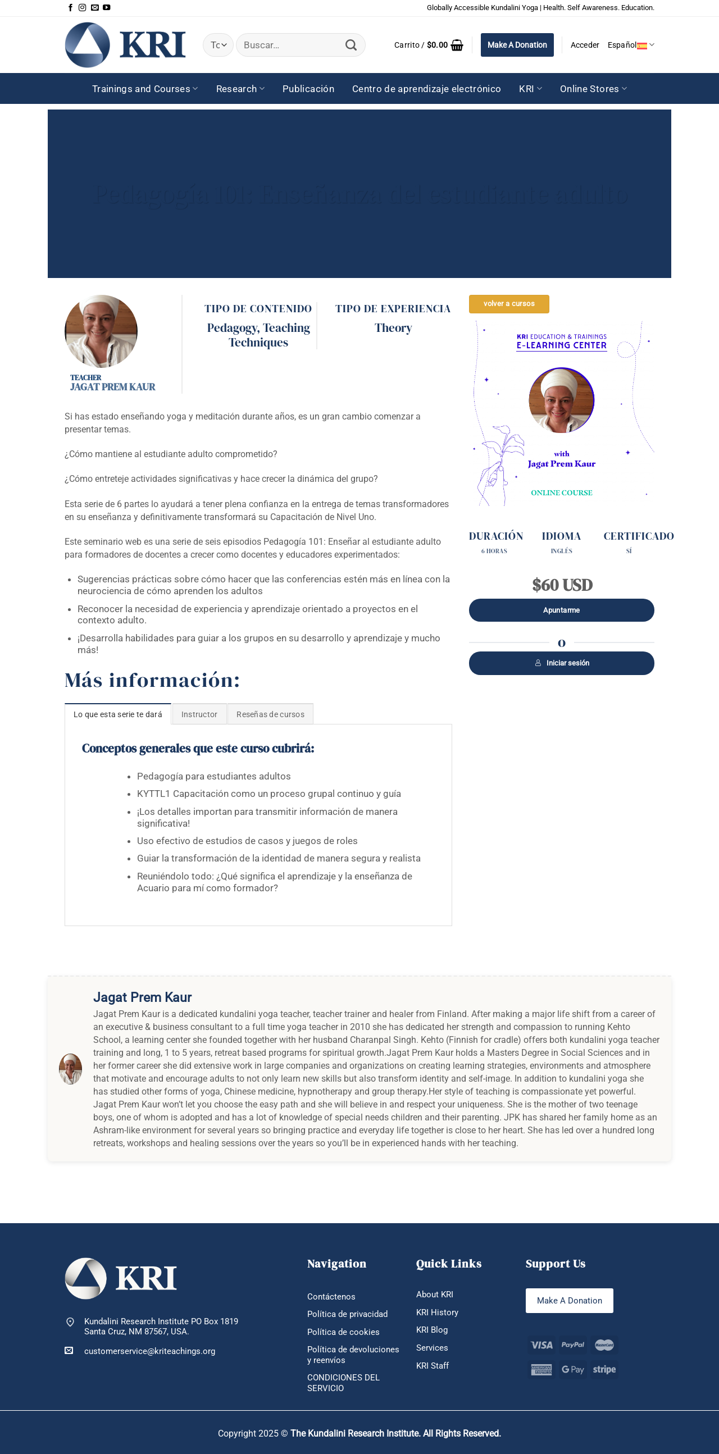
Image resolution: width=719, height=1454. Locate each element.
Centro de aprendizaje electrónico (427, 88)
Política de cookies (343, 1332)
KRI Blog (432, 1330)
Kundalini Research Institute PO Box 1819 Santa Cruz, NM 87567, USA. (161, 1326)
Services (432, 1348)
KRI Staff (432, 1366)
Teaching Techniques (269, 335)
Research (240, 88)
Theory (393, 328)
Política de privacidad (347, 1314)
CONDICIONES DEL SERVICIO (343, 1383)
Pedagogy (232, 328)
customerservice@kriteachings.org (140, 1351)
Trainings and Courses (145, 88)
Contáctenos (331, 1297)
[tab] (118, 714)
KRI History (437, 1312)
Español (631, 44)
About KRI (434, 1294)
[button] (428, 45)
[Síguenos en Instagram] (82, 8)
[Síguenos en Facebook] (70, 8)
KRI (530, 88)
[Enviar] (351, 45)
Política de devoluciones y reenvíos (353, 1354)
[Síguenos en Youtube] (106, 8)
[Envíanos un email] (94, 8)
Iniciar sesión (562, 663)
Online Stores (593, 88)
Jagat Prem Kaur (112, 387)
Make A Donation (517, 44)
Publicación (308, 88)
